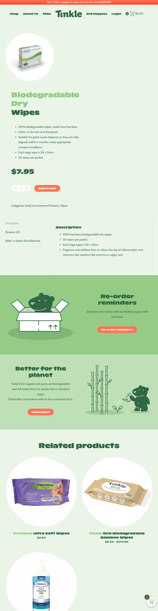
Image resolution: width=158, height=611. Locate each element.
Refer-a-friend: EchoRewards (22, 240)
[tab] (24, 223)
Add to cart (47, 188)
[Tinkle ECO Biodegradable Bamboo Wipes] (116, 492)
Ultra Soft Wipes (41, 533)
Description (12, 223)
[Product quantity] (21, 188)
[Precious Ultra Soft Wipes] (41, 492)
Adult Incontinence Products (42, 205)
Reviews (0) (12, 232)
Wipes (64, 205)
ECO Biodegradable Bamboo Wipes (117, 535)
